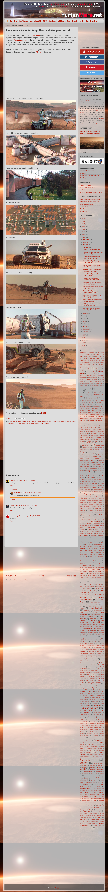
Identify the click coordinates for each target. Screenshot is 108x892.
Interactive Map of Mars (87, 171)
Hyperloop (99, 517)
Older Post (71, 576)
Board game (95, 408)
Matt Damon (101, 639)
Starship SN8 (100, 771)
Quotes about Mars (85, 714)
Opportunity (82, 684)
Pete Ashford (100, 699)
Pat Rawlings (89, 693)
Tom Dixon (99, 804)
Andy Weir (89, 381)
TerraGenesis (91, 786)
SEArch (99, 744)
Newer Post (11, 576)
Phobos (87, 705)
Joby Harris (99, 541)
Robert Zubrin (98, 727)
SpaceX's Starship (85, 185)
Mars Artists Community (87, 204)
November (86, 242)
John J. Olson (88, 544)
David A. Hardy (96, 456)
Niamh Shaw (94, 670)
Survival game (45, 423)
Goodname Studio (84, 506)
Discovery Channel (89, 462)
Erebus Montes (100, 477)
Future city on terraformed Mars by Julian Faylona (92, 283)
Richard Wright (100, 723)
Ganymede (93, 498)
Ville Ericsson (93, 813)
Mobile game (100, 655)
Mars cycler (96, 604)
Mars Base (45, 421)
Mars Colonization (54, 421)
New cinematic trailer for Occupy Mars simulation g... (93, 287)
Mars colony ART (35, 21)
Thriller (94, 800)
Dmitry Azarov (85, 464)
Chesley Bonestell (90, 431)
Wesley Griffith (85, 821)
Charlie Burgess (97, 429)
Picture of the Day (89, 708)
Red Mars (99, 718)
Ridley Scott (94, 725)
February (86, 329)
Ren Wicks (101, 719)
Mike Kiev (99, 651)
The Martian (94, 796)
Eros (95, 481)
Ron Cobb (88, 733)
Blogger (57, 888)
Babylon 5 (101, 398)
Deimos (93, 460)
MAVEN (97, 643)
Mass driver (89, 638)
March (85, 326)
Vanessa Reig (97, 811)
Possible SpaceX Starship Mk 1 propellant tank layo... (92, 270)
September (86, 247)
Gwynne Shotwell (84, 514)
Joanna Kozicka (90, 541)
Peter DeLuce (85, 701)
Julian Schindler (98, 550)
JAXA (87, 537)
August (85, 313)
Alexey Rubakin (98, 368)
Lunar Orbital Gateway (95, 573)
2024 (83, 224)
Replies (14, 489)
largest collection (85, 101)
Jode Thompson (84, 542)
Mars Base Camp (92, 590)
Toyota (84, 808)
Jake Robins (90, 533)
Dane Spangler (91, 453)
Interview (90, 529)
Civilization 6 (88, 439)
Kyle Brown (82, 560)
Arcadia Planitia (83, 385)
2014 (83, 345)
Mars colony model (95, 602)
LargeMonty (91, 560)
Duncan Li (99, 472)
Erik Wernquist (86, 481)
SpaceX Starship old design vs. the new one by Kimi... (92, 261)
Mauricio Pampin (89, 643)
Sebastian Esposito (84, 746)
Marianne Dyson (93, 579)
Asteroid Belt (97, 392)
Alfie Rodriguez (95, 370)
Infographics (95, 522)
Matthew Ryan (93, 641)
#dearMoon (83, 352)
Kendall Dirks (94, 552)
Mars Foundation (98, 610)
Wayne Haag (100, 819)
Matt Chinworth (92, 639)
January (86, 332)
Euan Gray (94, 483)
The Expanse (84, 792)
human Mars (18, 492)
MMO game (92, 655)
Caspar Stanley (85, 427)
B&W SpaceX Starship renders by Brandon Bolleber (93, 304)
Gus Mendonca (98, 512)
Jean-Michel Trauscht (96, 537)
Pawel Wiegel (92, 699)
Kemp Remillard (84, 552)
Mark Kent (85, 582)
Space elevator (85, 756)
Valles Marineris (85, 811)
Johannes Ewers (94, 542)
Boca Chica (90, 410)
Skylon (90, 750)
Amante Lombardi (92, 373)
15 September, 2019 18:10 (26, 480)
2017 (83, 338)
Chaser (81, 431)
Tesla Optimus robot (98, 788)
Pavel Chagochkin (96, 697)
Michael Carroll (98, 647)
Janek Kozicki (94, 535)
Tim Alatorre (83, 804)
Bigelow (85, 404)
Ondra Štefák (89, 680)
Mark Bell (91, 581)
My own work (83, 663)
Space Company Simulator (97, 754)
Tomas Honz (83, 806)
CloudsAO (88, 441)
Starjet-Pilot (84, 767)
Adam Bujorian (89, 356)
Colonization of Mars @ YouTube (90, 202)
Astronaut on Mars (15, 421)
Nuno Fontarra (100, 676)
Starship (81, 21)
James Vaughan (84, 535)
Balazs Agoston (86, 400)
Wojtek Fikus (97, 825)
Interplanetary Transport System (31, 421)
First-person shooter (97, 491)
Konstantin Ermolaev (87, 558)
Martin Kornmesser (93, 636)
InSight (89, 523)
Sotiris (95, 752)
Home (41, 576)
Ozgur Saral (101, 688)
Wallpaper (98, 817)
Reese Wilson (91, 719)
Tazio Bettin (101, 782)
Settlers (100, 748)
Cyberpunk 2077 (84, 451)
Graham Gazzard (96, 506)
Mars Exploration (97, 608)
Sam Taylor (98, 739)
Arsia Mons (82, 387)
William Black (91, 823)
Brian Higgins (91, 416)
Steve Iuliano (95, 775)
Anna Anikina (98, 381)
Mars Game (72, 421)
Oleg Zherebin (93, 678)
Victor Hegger (83, 813)
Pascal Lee (91, 691)
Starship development (97, 769)
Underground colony (86, 810)
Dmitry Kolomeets (96, 464)
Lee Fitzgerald (98, 562)
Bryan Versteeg (96, 418)
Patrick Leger (98, 693)
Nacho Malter (93, 663)
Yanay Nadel (83, 827)
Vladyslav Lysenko (90, 815)
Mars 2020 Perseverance (87, 586)
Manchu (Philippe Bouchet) (93, 577)
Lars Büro (99, 560)
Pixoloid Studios (93, 710)
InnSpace (82, 523)
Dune (81, 474)
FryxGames (90, 496)
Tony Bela (91, 806)
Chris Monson (84, 435)
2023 (83, 226)
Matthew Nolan (84, 641)
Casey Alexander (89, 425)
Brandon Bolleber (84, 414)
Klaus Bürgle (100, 556)
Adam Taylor (98, 356)
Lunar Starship (92, 575)
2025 (83, 221)
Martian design (86, 634)
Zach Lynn (83, 829)
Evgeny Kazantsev (84, 487)
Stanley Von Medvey (99, 763)
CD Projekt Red (95, 427)
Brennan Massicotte (96, 414)
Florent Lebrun (98, 493)
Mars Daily (83, 178)
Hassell (92, 514)
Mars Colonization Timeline (19, 21)
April (84, 324)
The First (94, 792)
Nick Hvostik (89, 672)
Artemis (89, 389)
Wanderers (92, 819)
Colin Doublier (89, 443)
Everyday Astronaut (89, 485)
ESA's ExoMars (84, 190)
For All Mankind (85, 495)
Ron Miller (95, 733)
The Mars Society (94, 794)
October (86, 244)
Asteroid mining (84, 394)
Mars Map (93, 618)
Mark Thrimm (90, 584)
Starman (37, 423)
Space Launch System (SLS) (90, 758)
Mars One (88, 622)
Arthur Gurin (96, 390)
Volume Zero (100, 815)
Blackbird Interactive (85, 406)
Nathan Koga (91, 667)
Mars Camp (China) (98, 593)
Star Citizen (84, 765)
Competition (85, 445)
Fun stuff (98, 496)
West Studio (94, 821)
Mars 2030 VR (100, 586)
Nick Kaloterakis (98, 672)
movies (98, 110)
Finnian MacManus (84, 491)
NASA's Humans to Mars (87, 187)
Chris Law (101, 433)
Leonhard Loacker (90, 563)
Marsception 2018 (92, 632)
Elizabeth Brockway (93, 475)
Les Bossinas (100, 563)
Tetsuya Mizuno (85, 790)
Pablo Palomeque (86, 689)
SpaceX (74, 21)
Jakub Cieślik (98, 533)
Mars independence (88, 616)
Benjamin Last (90, 402)
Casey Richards (100, 425)
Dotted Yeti (88, 470)
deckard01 (97, 458)
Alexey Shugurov (84, 370)
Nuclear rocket (90, 676)
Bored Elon (91, 412)
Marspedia (83, 173)
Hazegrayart (100, 514)
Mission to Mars (83, 655)
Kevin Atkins (92, 554)
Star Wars (92, 765)
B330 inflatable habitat (91, 398)
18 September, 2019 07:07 (32, 516)
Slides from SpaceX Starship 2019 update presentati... (91, 257)
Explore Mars (84, 206)
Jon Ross (82, 546)
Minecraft (99, 653)
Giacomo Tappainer (89, 504)
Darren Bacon (92, 454)
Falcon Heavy (87, 489)
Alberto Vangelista (85, 362)
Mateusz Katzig (98, 638)
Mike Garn (91, 651)
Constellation (83, 449)
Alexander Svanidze (95, 366)
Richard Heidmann (89, 723)
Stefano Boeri (94, 773)
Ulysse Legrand (15, 505)
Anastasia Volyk (91, 375)
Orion (96, 686)
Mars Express (87, 610)
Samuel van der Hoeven (86, 740)
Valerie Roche (98, 810)
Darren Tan (101, 454)
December (86, 239)
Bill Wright (92, 404)
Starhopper (100, 765)
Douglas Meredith (97, 470)
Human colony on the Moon (91, 249)
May (84, 321)
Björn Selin (99, 404)
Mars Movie (93, 620)
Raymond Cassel (91, 716)
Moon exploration (91, 659)
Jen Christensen (84, 539)
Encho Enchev (90, 477)
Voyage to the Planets (86, 817)
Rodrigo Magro (94, 729)
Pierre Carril (83, 710)
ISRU (102, 529)
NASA (101, 663)
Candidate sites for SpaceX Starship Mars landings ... (91, 309)
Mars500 (83, 632)
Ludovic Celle (95, 569)
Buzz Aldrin (83, 420)
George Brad (83, 502)
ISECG (96, 529)
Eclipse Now (14, 480)
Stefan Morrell (85, 773)
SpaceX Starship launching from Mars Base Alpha (92, 253)
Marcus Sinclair (83, 579)
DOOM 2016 (93, 468)
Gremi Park (82, 510)
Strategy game (97, 777)
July (84, 316)
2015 (83, 343)
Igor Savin (95, 519)
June (85, 318)
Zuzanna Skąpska (92, 829)
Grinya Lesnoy (91, 510)
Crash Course (98, 449)
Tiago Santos (93, 802)
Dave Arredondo (86, 456)
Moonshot (89, 660)
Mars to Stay (83, 211)
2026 (83, 218)
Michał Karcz (93, 649)
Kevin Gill (99, 554)
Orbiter (81, 686)
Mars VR (93, 630)
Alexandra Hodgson (85, 368)
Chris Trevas (94, 435)
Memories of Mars (86, 647)
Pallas (94, 689)
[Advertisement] (41, 560)
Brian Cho (82, 416)
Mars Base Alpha (91, 21)
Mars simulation (87, 628)
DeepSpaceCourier (84, 460)
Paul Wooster (85, 697)
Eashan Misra (90, 474)
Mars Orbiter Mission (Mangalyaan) (89, 624)
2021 (83, 232)
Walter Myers (83, 819)
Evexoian (99, 485)
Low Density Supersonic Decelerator (94, 567)
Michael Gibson (84, 649)
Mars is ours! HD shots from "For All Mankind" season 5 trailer (90, 134)
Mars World (101, 630)
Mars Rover (99, 626)
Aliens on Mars (91, 371)
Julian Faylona (88, 550)
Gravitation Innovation (86, 508)
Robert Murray (89, 727)
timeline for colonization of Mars (89, 124)
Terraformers (86, 784)
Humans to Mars (89, 517)
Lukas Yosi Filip (88, 571)
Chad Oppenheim (85, 429)
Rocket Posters (83, 729)
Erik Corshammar (86, 479)
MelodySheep (100, 645)
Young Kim (90, 827)
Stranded (88, 777)
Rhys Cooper (94, 721)
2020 (83, 234)
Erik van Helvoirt (99, 479)
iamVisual (82, 519)
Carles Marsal (83, 424)
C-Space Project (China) (95, 420)
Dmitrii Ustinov (100, 462)
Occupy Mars (35, 35)
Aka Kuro (101, 360)
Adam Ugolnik (83, 358)
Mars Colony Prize (85, 604)
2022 (83, 229)
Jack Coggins (95, 531)
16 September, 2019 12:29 (29, 505)
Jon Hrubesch (98, 544)
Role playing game (92, 731)
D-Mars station (94, 451)
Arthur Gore (88, 390)
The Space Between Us (97, 798)
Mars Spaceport (99, 628)
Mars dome (64, 421)
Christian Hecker (90, 437)
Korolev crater (98, 558)
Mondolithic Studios (87, 657)
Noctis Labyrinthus (92, 674)
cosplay (90, 449)
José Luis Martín (92, 548)
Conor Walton (98, 447)
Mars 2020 (99, 584)
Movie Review (98, 660)
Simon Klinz (83, 750)
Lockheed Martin (86, 565)
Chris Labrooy (93, 433)
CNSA (96, 441)
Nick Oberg (82, 674)
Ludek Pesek (85, 569)
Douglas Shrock (83, 472)
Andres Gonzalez (92, 377)
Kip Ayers (92, 556)
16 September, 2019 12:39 (33, 492)
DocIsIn (94, 466)
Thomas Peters (86, 800)
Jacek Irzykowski (86, 531)
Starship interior (87, 771)
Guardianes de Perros (85, 512)
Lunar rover (82, 575)
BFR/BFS (100, 402)
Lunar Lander (83, 573)
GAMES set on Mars (63, 21)
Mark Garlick (100, 581)
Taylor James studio (91, 782)
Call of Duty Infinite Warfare (86, 422)
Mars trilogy (85, 630)
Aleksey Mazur (95, 362)
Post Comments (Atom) (21, 580)
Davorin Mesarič (84, 458)
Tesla (98, 786)
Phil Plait (87, 703)
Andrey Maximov (92, 379)
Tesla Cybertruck (85, 788)
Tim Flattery (91, 804)
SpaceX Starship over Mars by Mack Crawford (92, 274)
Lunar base (97, 571)
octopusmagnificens (16, 516)
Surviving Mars (84, 780)
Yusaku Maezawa (99, 827)
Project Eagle (86, 712)
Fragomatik (82, 496)
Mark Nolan (94, 582)
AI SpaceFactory (92, 360)
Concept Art (99, 445)
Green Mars (98, 508)
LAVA (81, 562)
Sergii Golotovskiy (91, 748)
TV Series (94, 808)
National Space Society (96, 668)
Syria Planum (94, 780)
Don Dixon (84, 468)
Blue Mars (96, 406)
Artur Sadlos (88, 392)
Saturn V (82, 742)
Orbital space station (94, 684)
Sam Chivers (90, 739)
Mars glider (95, 612)
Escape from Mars (84, 483)
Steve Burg (87, 775)
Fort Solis (98, 495)
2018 (83, 335)
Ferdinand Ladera (97, 489)
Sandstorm (97, 740)
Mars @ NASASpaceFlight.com (89, 175)
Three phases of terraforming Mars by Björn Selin (92, 296)
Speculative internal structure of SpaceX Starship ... (92, 300)
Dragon (91, 472)
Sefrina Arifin (94, 746)
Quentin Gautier (97, 712)
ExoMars (94, 487)
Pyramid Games (20, 40)
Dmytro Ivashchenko (85, 466)
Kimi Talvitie (83, 556)
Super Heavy (84, 779)
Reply (12, 485)
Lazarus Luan (88, 562)
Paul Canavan (83, 695)
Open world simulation (21, 423)
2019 (83, 237)
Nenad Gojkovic (84, 670)
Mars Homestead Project (97, 614)
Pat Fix (98, 691)
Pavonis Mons (83, 699)
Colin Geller (101, 443)
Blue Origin (87, 408)
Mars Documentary (91, 606)
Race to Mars (96, 714)
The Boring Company (96, 790)
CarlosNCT (93, 424)
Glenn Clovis (99, 504)
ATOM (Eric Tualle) (93, 397)
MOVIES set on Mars (49, 21)
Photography (97, 705)
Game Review (84, 498)
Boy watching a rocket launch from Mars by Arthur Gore (92, 266)
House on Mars (87, 516)
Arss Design (90, 387)
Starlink (92, 767)
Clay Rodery (96, 439)
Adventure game (94, 358)
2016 (83, 340)
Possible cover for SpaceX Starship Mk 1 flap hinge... (91, 279)
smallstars (88, 752)
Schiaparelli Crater (91, 742)
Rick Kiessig (85, 725)
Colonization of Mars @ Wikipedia (90, 199)
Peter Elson (95, 701)
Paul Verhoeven (100, 695)
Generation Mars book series (94, 500)
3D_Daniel (91, 352)
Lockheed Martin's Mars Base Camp (91, 192)
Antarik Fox (99, 383)
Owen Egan (91, 688)
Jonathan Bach (92, 546)
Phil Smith (94, 703)
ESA (100, 481)
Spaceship (85, 760)
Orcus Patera (89, 686)
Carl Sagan (98, 422)
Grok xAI (99, 510)
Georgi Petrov (92, 502)
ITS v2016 (39, 52)
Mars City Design (86, 594)
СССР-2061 (88, 831)
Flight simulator (87, 493)
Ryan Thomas (93, 737)
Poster (102, 710)
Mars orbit (96, 622)
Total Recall (100, 806)
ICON (88, 519)
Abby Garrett (96, 354)
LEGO (81, 563)
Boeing (100, 410)
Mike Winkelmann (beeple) (87, 653)
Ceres (102, 427)
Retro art (84, 721)
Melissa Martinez (90, 645)
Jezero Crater (95, 539)
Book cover (83, 412)
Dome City (101, 466)
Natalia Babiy (86, 665)
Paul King (91, 695)
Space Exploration (97, 756)
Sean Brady (91, 744)
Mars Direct (83, 209)
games (82, 112)
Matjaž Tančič (83, 639)
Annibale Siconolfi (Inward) (86, 383)
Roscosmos (95, 735)
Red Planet (82, 719)
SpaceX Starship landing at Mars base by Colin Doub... (93, 291)
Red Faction (90, 718)
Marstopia (101, 632)
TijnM (100, 802)
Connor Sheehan (87, 447)
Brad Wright (99, 412)
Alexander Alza (90, 364)
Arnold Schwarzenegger (96, 385)
